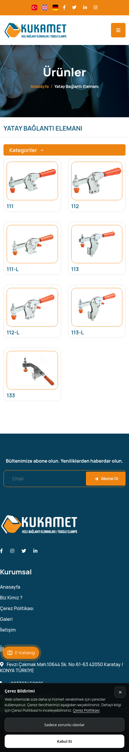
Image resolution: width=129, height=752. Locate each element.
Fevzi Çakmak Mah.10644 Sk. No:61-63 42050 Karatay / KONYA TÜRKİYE (61, 667)
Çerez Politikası (86, 710)
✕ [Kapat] (120, 692)
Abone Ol (106, 478)
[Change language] (34, 7)
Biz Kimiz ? (11, 598)
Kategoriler (27, 150)
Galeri (6, 619)
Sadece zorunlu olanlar (64, 724)
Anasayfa (39, 86)
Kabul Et (64, 741)
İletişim (8, 630)
